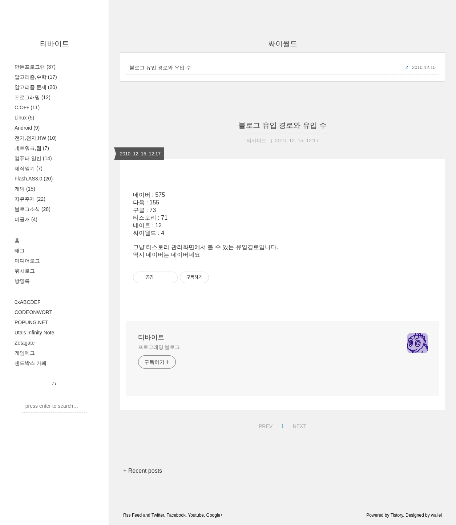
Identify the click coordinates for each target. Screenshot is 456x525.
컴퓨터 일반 (33, 158)
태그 (20, 250)
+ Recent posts (142, 471)
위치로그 (25, 271)
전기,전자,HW (36, 138)
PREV (265, 425)
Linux (24, 118)
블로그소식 (33, 209)
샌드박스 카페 (31, 363)
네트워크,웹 (32, 148)
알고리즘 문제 (36, 87)
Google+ (214, 515)
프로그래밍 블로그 (159, 347)
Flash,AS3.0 (34, 179)
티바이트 (54, 44)
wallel (436, 515)
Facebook (176, 515)
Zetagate (25, 343)
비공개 (26, 219)
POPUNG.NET (31, 322)
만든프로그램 (35, 67)
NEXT (298, 425)
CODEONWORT (33, 312)
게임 (25, 189)
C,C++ (27, 107)
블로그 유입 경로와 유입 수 (160, 67)
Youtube (196, 515)
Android (27, 128)
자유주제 (30, 199)
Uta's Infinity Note (34, 332)
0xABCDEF (28, 302)
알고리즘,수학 (36, 77)
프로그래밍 (33, 97)
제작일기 (29, 168)
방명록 (22, 281)
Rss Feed (132, 515)
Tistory (397, 515)
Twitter (158, 515)
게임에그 (25, 353)
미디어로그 (27, 261)
